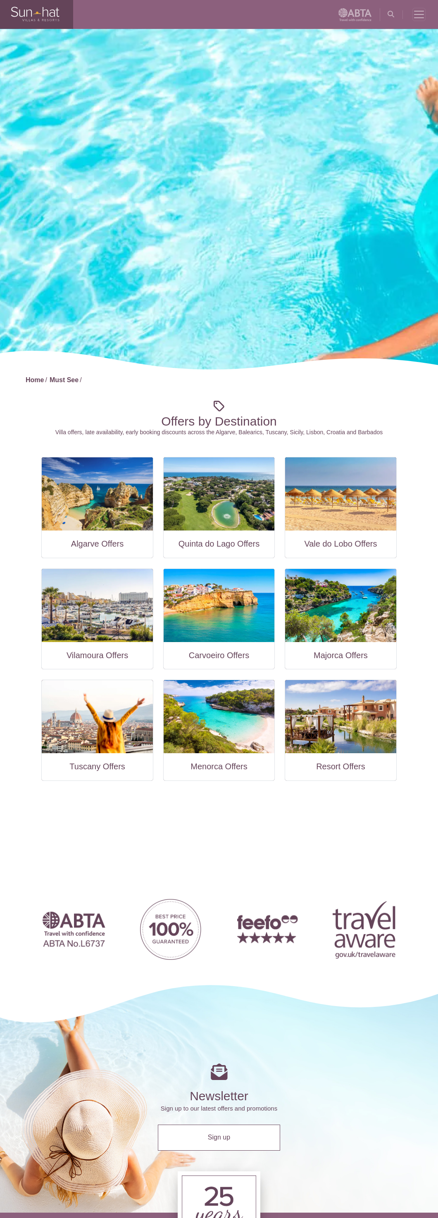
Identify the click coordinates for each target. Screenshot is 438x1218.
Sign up (219, 1137)
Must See (64, 379)
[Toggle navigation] (419, 14)
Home (35, 379)
